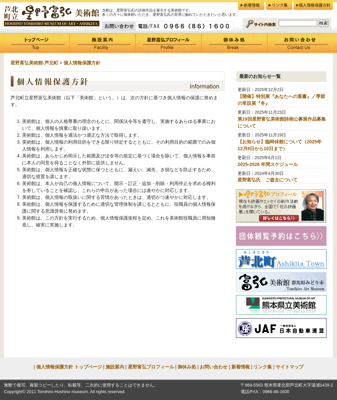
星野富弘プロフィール (168, 43)
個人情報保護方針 (313, 5)
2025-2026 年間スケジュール (268, 164)
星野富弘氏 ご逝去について (268, 179)
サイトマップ (289, 366)
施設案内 (103, 43)
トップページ (37, 43)
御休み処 (234, 43)
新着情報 (251, 5)
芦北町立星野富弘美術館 (51, 16)
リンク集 (279, 5)
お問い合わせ (300, 43)
